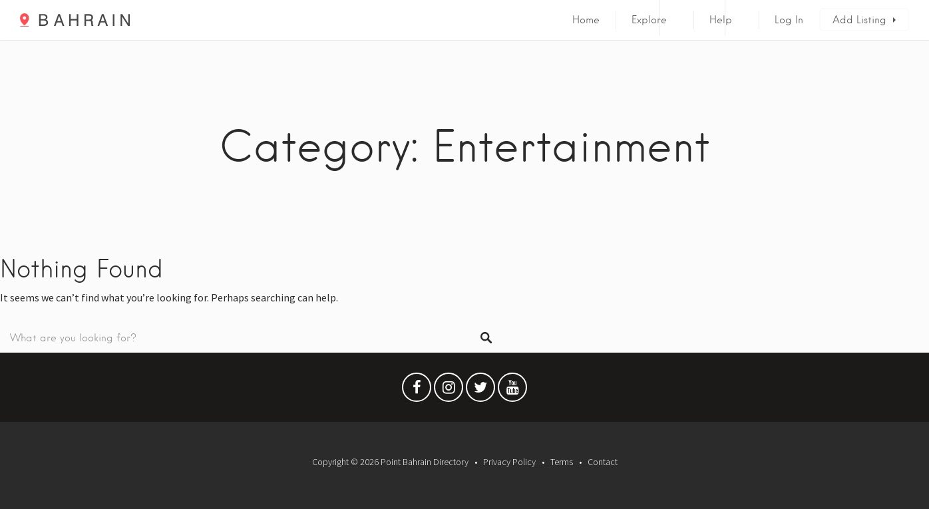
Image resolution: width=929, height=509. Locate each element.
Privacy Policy (509, 462)
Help (720, 20)
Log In (789, 20)
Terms (561, 462)
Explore (649, 20)
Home (586, 20)
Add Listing (859, 20)
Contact (603, 462)
